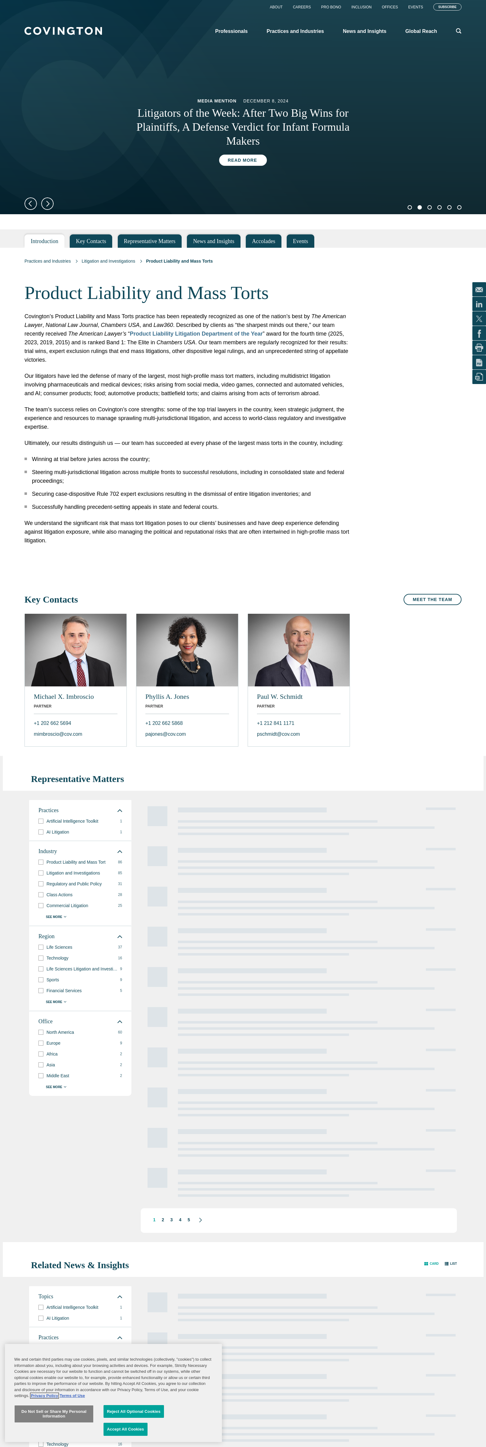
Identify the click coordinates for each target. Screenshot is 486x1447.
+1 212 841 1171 (275, 723)
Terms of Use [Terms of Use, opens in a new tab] (72, 1395)
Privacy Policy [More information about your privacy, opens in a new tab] (44, 1395)
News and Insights (213, 241)
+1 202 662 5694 (52, 723)
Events (415, 7)
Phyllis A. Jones (167, 696)
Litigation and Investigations (108, 261)
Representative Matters (149, 241)
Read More (242, 160)
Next (47, 203)
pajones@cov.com (165, 734)
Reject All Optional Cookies (134, 1411)
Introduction (44, 241)
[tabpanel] (243, 133)
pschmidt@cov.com (278, 734)
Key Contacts (91, 241)
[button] (431, 1255)
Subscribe (447, 7)
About (276, 7)
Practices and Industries (47, 261)
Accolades (263, 241)
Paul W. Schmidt (280, 696)
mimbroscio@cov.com (58, 734)
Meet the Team (432, 599)
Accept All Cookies (125, 1429)
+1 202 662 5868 (164, 723)
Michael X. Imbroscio (64, 696)
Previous (30, 203)
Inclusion (361, 7)
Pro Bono (331, 7)
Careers (302, 7)
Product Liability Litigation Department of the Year (196, 334)
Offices (390, 7)
